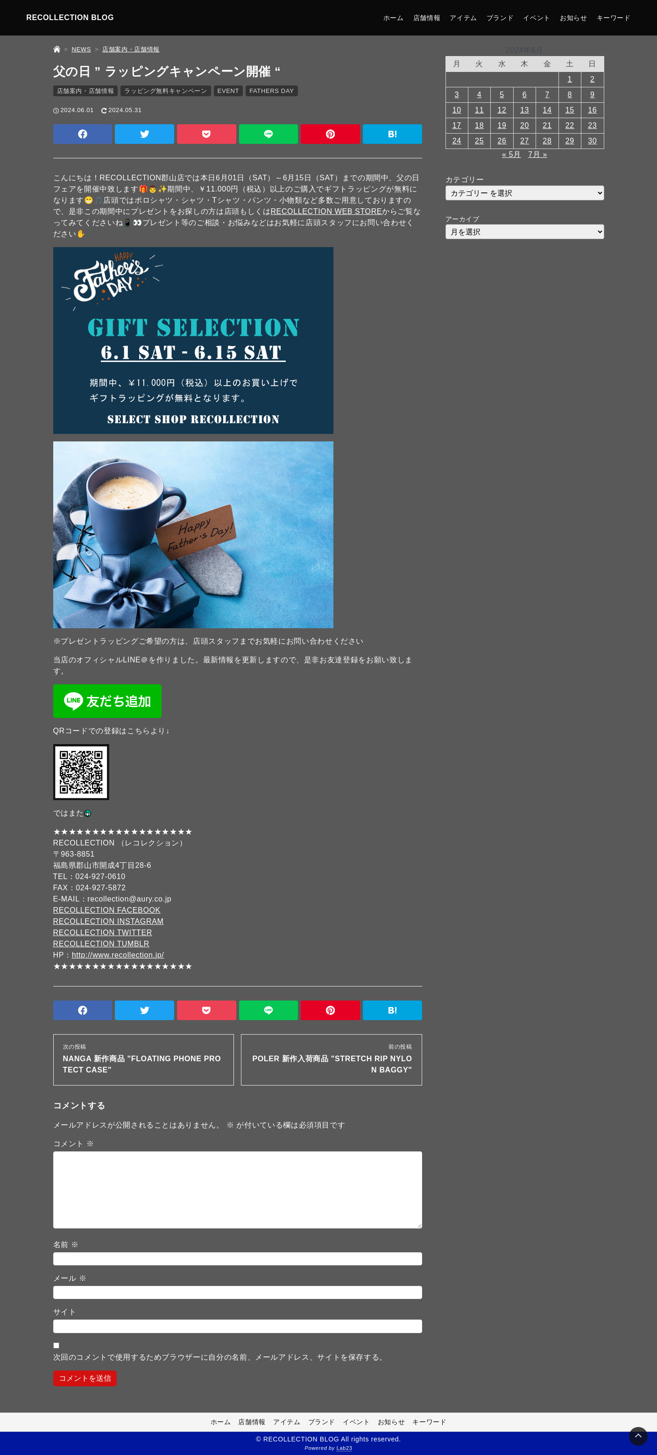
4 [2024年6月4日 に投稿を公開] (479, 95)
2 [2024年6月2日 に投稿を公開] (592, 79)
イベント (537, 17)
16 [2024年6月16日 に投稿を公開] (592, 110)
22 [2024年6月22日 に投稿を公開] (569, 125)
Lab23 (345, 1448)
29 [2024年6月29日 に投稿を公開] (569, 141)
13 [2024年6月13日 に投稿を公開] (524, 110)
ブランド (500, 17)
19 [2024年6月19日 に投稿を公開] (502, 125)
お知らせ (573, 17)
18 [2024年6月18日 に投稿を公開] (479, 125)
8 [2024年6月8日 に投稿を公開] (570, 95)
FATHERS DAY (271, 90)
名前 (66, 1245)
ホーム (393, 17)
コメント (73, 1144)
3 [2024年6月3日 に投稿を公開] (456, 95)
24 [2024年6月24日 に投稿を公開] (456, 141)
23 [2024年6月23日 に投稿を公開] (592, 125)
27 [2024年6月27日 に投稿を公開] (524, 141)
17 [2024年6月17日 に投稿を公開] (456, 125)
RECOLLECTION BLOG (70, 17)
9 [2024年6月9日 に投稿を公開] (592, 95)
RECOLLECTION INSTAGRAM (108, 921)
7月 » (537, 154)
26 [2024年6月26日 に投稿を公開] (502, 141)
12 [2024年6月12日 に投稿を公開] (502, 110)
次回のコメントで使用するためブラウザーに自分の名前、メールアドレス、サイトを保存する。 (220, 1357)
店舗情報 (427, 17)
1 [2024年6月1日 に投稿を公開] (570, 79)
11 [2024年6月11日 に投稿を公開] (479, 110)
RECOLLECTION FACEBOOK (107, 910)
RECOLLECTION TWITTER (103, 933)
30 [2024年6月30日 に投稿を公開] (592, 141)
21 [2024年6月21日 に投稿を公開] (547, 125)
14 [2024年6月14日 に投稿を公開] (547, 110)
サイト (65, 1312)
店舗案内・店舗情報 (85, 90)
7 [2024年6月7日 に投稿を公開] (547, 95)
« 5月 (511, 154)
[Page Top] (638, 1436)
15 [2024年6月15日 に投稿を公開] (569, 110)
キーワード (614, 17)
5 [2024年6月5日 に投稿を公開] (502, 95)
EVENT (229, 90)
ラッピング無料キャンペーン (165, 90)
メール (70, 1278)
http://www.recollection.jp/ (118, 955)
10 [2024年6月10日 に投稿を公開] (456, 110)
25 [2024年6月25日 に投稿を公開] (479, 141)
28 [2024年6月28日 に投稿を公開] (547, 141)
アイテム (463, 17)
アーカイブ (462, 219)
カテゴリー (464, 180)
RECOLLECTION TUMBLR (101, 944)
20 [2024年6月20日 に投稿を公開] (524, 125)
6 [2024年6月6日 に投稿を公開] (525, 95)
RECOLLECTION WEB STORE (326, 211)
